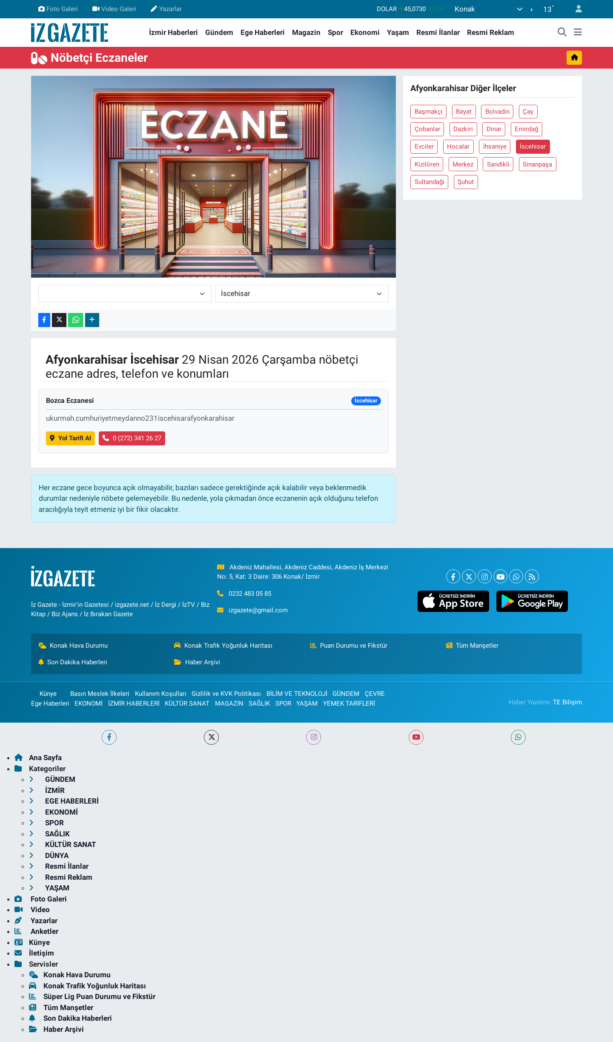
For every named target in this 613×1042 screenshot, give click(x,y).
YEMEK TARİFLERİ (349, 703)
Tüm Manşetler (472, 645)
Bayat (464, 111)
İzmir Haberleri (173, 32)
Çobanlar (427, 129)
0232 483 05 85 (250, 593)
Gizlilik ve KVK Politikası (226, 694)
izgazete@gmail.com (258, 610)
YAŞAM (307, 703)
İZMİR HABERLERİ (134, 703)
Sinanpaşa (537, 164)
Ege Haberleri (263, 32)
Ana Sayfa (38, 757)
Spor (335, 32)
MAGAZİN (229, 703)
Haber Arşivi (197, 662)
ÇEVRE (375, 694)
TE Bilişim (567, 702)
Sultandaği (429, 182)
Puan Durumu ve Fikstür (349, 645)
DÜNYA (49, 855)
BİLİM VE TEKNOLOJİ (296, 694)
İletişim (34, 953)
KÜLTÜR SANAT (187, 703)
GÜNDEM (345, 694)
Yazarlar (166, 9)
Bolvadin (497, 111)
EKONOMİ (88, 703)
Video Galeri (114, 9)
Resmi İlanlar (438, 32)
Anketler (36, 931)
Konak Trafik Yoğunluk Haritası (223, 645)
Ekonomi (365, 32)
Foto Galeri (58, 9)
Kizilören (427, 164)
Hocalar (458, 146)
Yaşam (398, 32)
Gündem (219, 32)
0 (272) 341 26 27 (132, 438)
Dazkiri (463, 129)
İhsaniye (495, 146)
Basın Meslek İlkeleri (99, 694)
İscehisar (533, 146)
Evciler (424, 146)
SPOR (283, 703)
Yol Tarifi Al (70, 438)
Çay (528, 111)
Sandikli (498, 164)
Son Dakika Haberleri (73, 662)
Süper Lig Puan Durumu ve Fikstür (92, 996)
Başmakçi (429, 111)
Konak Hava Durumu (73, 645)
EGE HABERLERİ (64, 801)
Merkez (463, 164)
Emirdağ (526, 129)
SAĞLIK (259, 703)
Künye (44, 694)
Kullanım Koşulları (160, 694)
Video (32, 909)
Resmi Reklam (490, 32)
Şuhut (466, 182)
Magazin (306, 32)
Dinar (494, 129)
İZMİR (47, 790)
